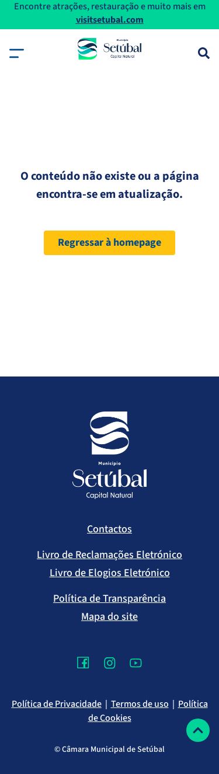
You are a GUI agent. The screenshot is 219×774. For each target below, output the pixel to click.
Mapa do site (109, 616)
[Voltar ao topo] (198, 730)
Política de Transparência (109, 598)
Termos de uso (140, 704)
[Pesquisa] (204, 53)
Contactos (109, 529)
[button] (16, 53)
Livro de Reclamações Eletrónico (109, 555)
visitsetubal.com (110, 19)
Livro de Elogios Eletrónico (110, 573)
